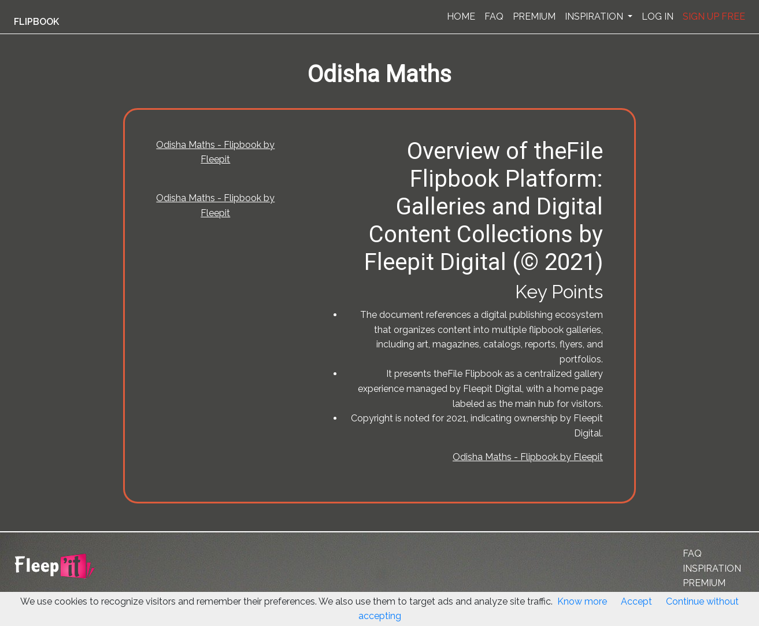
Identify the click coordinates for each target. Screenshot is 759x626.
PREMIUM (534, 16)
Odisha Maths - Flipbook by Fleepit (528, 456)
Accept (636, 601)
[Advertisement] (60, 285)
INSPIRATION (595, 16)
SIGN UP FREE (714, 16)
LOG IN (657, 16)
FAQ (493, 16)
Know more (582, 601)
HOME (461, 16)
